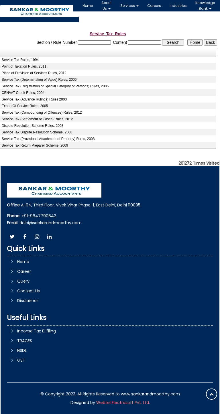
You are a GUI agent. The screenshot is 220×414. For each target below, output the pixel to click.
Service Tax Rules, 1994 (20, 60)
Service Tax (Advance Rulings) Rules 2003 (34, 99)
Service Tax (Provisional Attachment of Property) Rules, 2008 (48, 139)
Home (87, 5)
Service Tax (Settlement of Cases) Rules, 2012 (37, 119)
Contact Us (28, 291)
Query (23, 281)
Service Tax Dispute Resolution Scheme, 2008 (37, 132)
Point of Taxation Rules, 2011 (24, 66)
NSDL (22, 350)
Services (129, 5)
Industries (178, 5)
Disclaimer (27, 301)
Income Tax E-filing (36, 331)
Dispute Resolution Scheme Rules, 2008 (32, 126)
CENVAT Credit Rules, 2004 (23, 93)
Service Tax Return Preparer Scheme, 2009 (35, 145)
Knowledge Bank (205, 5)
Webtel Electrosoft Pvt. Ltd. (123, 402)
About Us (106, 5)
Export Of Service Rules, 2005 (25, 106)
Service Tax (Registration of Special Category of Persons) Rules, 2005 (55, 86)
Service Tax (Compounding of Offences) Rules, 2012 (42, 113)
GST (21, 360)
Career (24, 271)
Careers (154, 5)
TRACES (24, 341)
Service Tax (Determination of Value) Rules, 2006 (39, 80)
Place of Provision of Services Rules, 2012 (34, 73)
